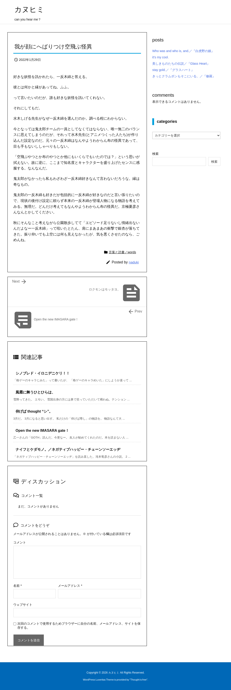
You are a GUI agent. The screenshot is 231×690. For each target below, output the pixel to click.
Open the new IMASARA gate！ (42, 430)
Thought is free (138, 679)
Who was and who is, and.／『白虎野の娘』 (183, 51)
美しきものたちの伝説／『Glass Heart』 (181, 63)
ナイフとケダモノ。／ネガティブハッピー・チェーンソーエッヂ (68, 449)
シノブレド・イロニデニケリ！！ (43, 373)
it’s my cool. (160, 57)
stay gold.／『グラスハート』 (173, 70)
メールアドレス (70, 585)
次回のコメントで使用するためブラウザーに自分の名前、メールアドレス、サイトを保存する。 (79, 625)
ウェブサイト (22, 604)
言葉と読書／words (122, 252)
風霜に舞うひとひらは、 (35, 392)
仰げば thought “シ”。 (34, 411)
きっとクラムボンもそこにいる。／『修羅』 (183, 76)
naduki (134, 262)
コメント (19, 542)
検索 (155, 153)
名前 (17, 585)
